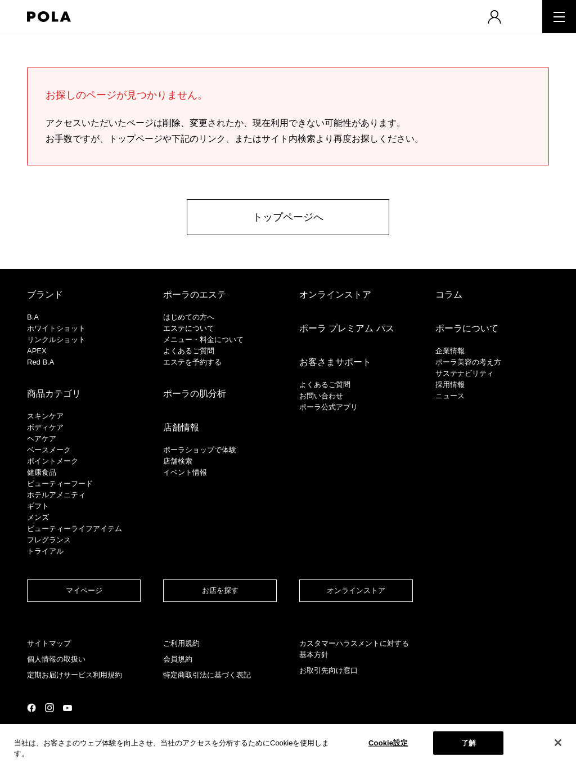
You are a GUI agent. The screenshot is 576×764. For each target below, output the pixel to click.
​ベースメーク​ (49, 450)
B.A (33, 317)
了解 (468, 743)
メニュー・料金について (203, 339)
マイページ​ (84, 590)
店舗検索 (177, 461)
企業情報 (450, 351)
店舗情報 (181, 427)
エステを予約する (192, 362)
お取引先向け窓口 (328, 670)
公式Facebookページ (31, 707)
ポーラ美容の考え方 (468, 362)
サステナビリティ (464, 373)
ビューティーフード (60, 483)
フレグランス (49, 540)
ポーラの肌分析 (194, 393)
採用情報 (450, 384)
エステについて (188, 328)
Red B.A (40, 362)
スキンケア (45, 416)
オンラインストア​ (356, 590)
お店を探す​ (220, 590)
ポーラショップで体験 (199, 450)
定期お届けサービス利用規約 (74, 675)
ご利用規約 (181, 643)
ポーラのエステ (194, 294)
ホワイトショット (56, 328)
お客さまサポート (335, 362)
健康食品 (41, 472)
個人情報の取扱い (56, 659)
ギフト (38, 506)
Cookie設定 (388, 743)
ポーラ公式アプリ (328, 407)
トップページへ (288, 217)
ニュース (450, 396)
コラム (448, 294)
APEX (37, 351)
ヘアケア (41, 438)
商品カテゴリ (54, 393)
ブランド (45, 294)
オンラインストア (335, 294)
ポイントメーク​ (52, 461)
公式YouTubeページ (67, 708)
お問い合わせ (321, 396)
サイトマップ (49, 643)
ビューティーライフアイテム (74, 528)
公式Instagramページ (49, 707)
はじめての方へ (188, 317)
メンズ (38, 517)
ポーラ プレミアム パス (346, 328)
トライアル (45, 551)
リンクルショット (56, 339)
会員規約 (177, 659)
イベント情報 (185, 472)
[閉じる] (558, 742)
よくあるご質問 (188, 351)
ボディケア (45, 427)
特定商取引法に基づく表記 (207, 675)
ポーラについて (466, 328)
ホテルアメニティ (56, 495)
